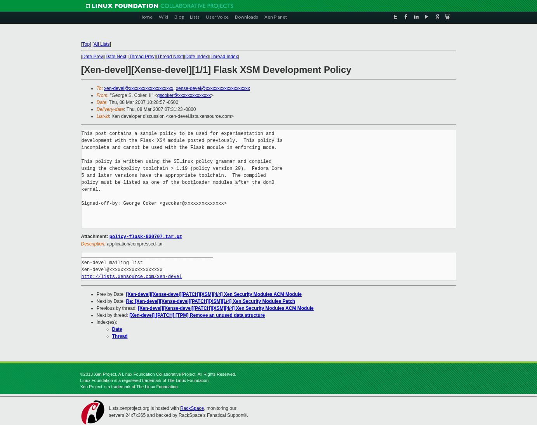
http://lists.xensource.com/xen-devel (132, 276)
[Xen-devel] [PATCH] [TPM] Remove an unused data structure (197, 315)
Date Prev (92, 56)
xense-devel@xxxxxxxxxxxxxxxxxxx (213, 88)
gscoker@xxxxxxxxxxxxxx (184, 95)
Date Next (116, 56)
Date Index (196, 56)
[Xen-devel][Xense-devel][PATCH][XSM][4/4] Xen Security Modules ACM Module (214, 294)
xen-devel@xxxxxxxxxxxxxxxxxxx (138, 88)
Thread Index (224, 56)
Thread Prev (142, 56)
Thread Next (170, 56)
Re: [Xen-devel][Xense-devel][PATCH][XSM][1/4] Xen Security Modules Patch (210, 301)
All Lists (101, 44)
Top (86, 44)
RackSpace (192, 408)
